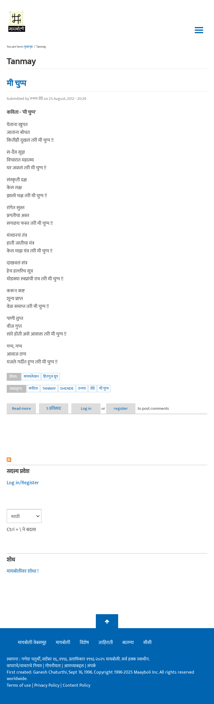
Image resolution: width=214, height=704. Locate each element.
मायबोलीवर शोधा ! (22, 571)
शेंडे (92, 388)
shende (67, 388)
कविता (33, 388)
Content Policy (76, 685)
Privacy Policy (47, 685)
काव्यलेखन (31, 376)
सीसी (147, 643)
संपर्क (91, 666)
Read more (24, 408)
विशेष (84, 643)
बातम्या (128, 643)
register (121, 408)
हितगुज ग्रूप (50, 376)
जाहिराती (105, 643)
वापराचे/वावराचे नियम (24, 666)
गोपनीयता (53, 666)
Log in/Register (23, 483)
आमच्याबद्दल (74, 666)
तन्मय (82, 388)
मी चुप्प (16, 83)
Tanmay (49, 388)
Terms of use (19, 685)
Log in (86, 408)
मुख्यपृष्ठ (28, 46)
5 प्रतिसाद (53, 408)
